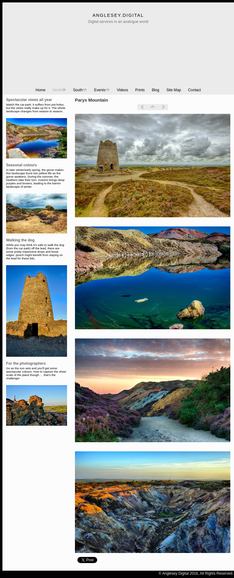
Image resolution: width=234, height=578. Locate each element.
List (153, 107)
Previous (142, 107)
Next (163, 107)
